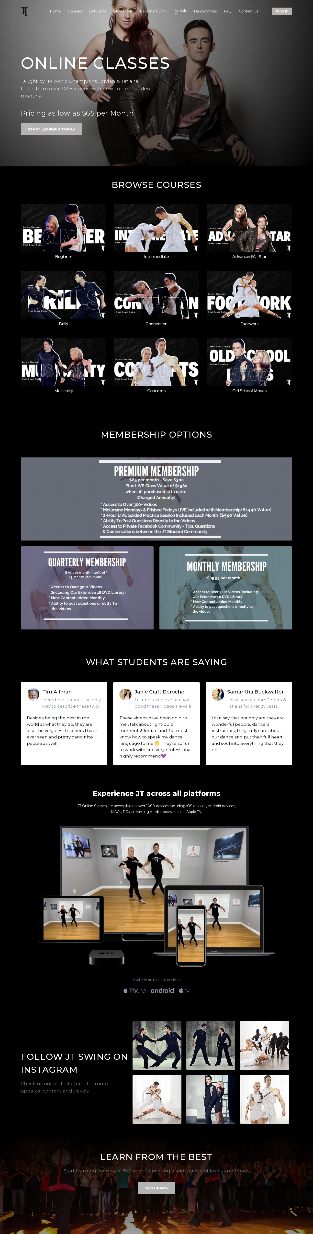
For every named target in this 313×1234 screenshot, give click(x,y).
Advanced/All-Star (249, 256)
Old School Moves (249, 391)
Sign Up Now (156, 1188)
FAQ (228, 11)
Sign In (282, 11)
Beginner (63, 256)
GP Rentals (123, 11)
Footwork (249, 324)
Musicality (63, 391)
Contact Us (248, 11)
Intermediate (156, 256)
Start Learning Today (51, 129)
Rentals (180, 11)
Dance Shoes (205, 11)
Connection (156, 324)
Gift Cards (97, 11)
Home (55, 11)
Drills (63, 324)
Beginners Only (153, 11)
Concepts (156, 391)
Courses (75, 11)
